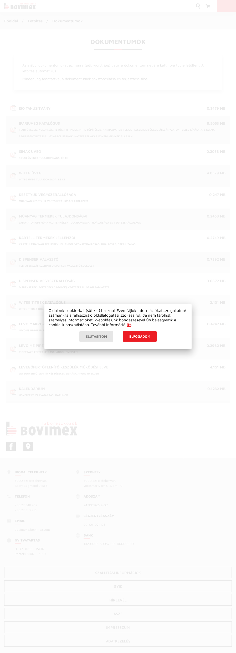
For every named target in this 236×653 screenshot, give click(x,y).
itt (129, 324)
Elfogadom (139, 336)
